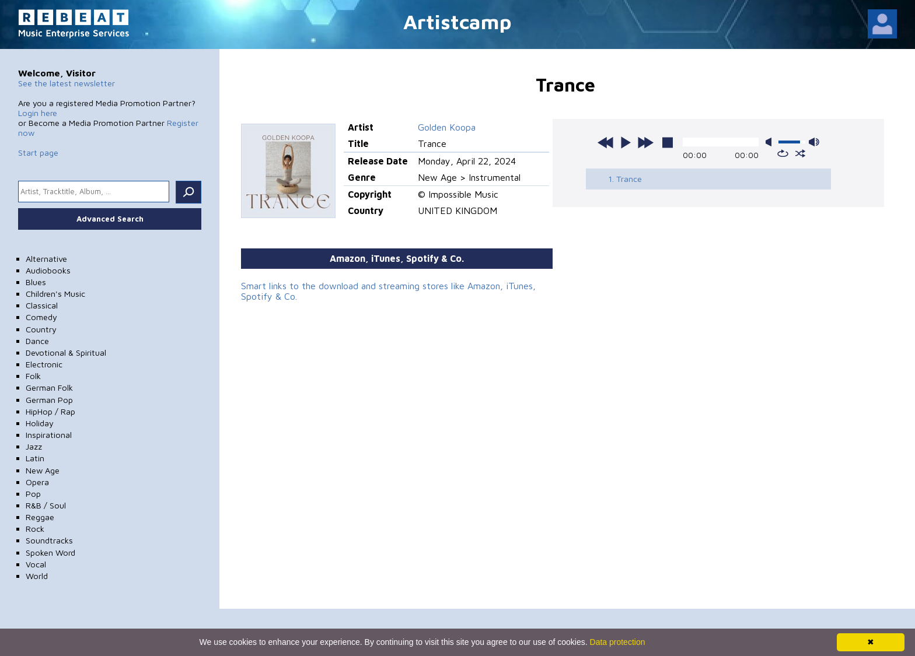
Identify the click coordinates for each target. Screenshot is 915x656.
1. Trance (625, 179)
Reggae (40, 517)
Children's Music (55, 294)
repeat (783, 153)
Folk (33, 376)
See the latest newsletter (66, 83)
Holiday (40, 423)
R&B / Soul (46, 505)
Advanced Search (110, 218)
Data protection (617, 642)
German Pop (49, 400)
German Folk (49, 387)
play (625, 142)
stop (667, 142)
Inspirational (49, 435)
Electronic (44, 364)
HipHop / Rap (50, 411)
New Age (43, 470)
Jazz (34, 446)
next (645, 142)
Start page (38, 152)
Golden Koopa (447, 127)
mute (771, 142)
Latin (35, 458)
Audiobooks (48, 270)
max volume (814, 142)
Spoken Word (50, 552)
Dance (37, 341)
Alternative (46, 259)
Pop (33, 494)
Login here (37, 113)
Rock (35, 529)
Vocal (36, 564)
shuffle (800, 153)
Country (41, 329)
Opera (37, 482)
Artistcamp (457, 21)
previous (606, 142)
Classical (42, 305)
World (37, 576)
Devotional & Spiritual (66, 352)
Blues (36, 282)
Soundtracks (49, 540)
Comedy (41, 317)
